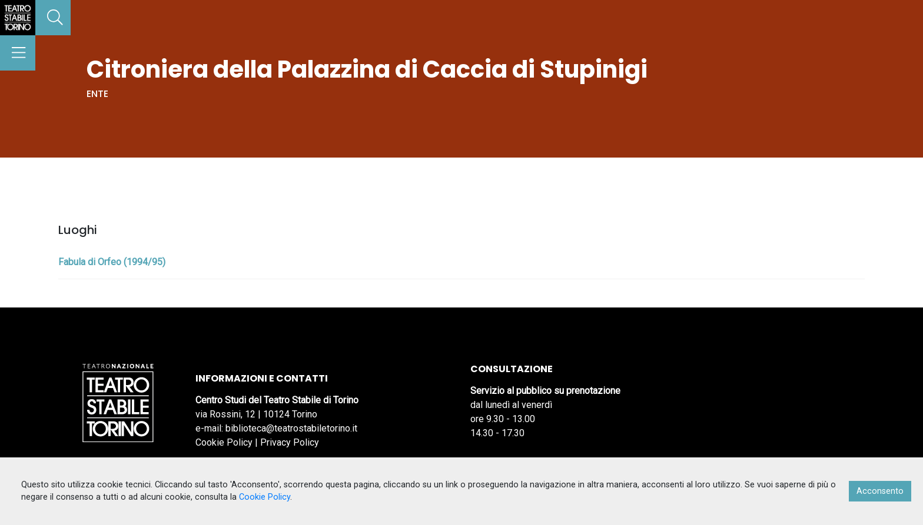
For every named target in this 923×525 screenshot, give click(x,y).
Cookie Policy (224, 442)
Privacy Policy (289, 442)
